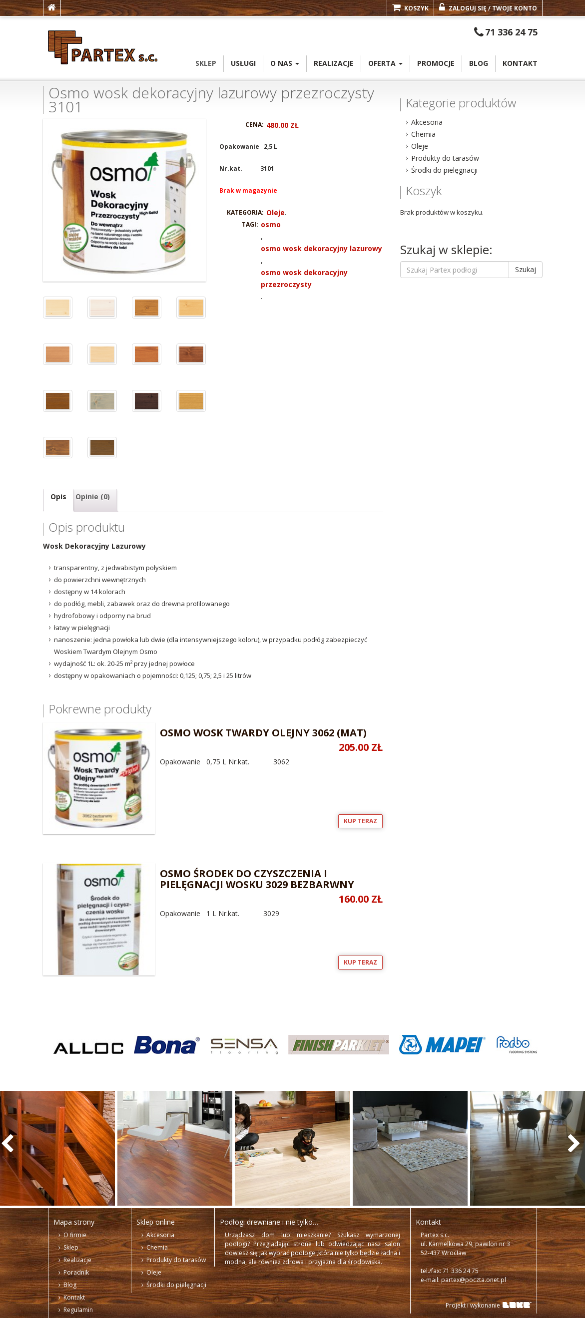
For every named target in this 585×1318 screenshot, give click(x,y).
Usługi (243, 63)
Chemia (423, 134)
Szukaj (525, 269)
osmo (271, 224)
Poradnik (76, 1272)
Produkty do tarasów (445, 158)
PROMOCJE (436, 63)
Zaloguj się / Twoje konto (488, 7)
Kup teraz (360, 821)
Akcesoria (427, 122)
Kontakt (520, 63)
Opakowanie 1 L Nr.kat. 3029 (213, 890)
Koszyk (410, 7)
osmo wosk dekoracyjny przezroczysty (304, 278)
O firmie (74, 1235)
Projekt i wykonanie (473, 1305)
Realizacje (334, 63)
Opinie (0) (92, 496)
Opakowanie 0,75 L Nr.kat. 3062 (213, 744)
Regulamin (78, 1310)
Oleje (275, 212)
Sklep (205, 63)
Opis (58, 496)
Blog (478, 63)
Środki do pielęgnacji (444, 170)
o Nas (284, 63)
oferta (385, 63)
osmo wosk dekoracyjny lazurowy (321, 248)
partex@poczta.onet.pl (473, 1280)
